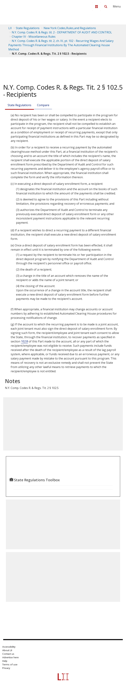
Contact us (8, 653)
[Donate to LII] (96, 6)
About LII (7, 650)
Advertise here (10, 657)
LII (10, 28)
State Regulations (28, 28)
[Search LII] (105, 6)
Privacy (6, 668)
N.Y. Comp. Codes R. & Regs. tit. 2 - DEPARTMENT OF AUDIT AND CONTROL (62, 32)
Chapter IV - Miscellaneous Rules (34, 37)
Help (4, 661)
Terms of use (9, 664)
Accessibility (8, 646)
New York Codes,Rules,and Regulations (70, 28)
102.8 (24, 341)
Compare (43, 105)
